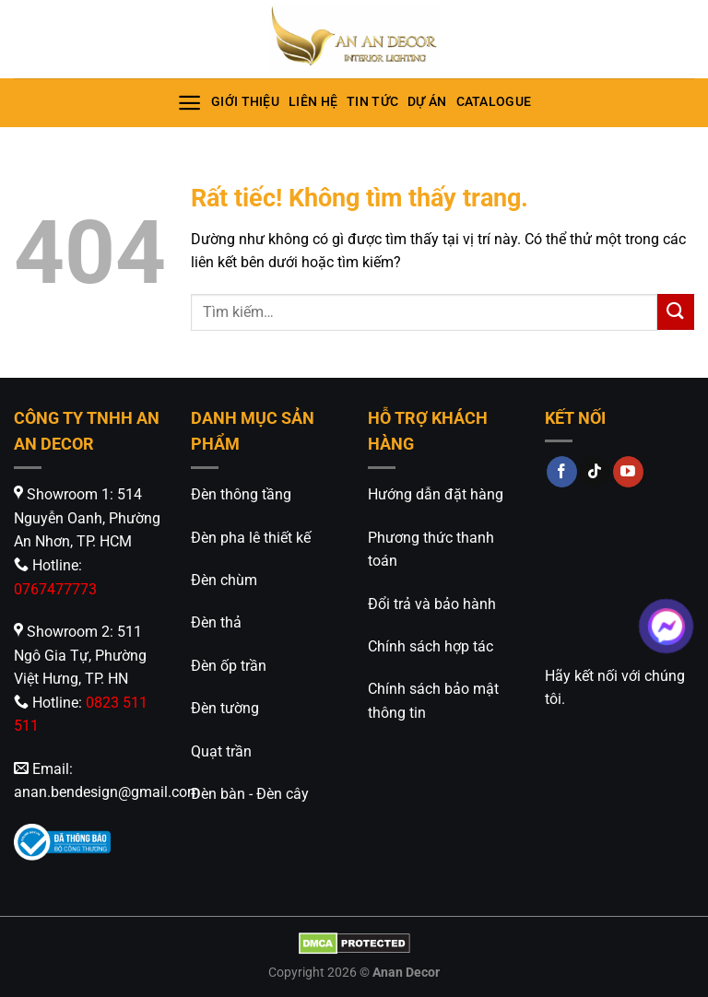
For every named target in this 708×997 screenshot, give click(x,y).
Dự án (426, 102)
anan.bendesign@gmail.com (107, 792)
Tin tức (372, 102)
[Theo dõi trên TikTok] (595, 471)
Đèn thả (216, 622)
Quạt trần (221, 751)
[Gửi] (675, 312)
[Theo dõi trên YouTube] (628, 471)
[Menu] (189, 102)
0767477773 (55, 589)
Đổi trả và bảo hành (432, 604)
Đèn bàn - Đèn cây (250, 794)
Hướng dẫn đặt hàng (435, 494)
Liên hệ (313, 102)
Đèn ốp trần (228, 665)
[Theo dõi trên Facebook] (562, 471)
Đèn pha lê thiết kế (251, 537)
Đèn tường (225, 708)
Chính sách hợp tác (430, 646)
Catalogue (494, 102)
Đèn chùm (224, 580)
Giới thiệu (245, 102)
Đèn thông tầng (241, 494)
